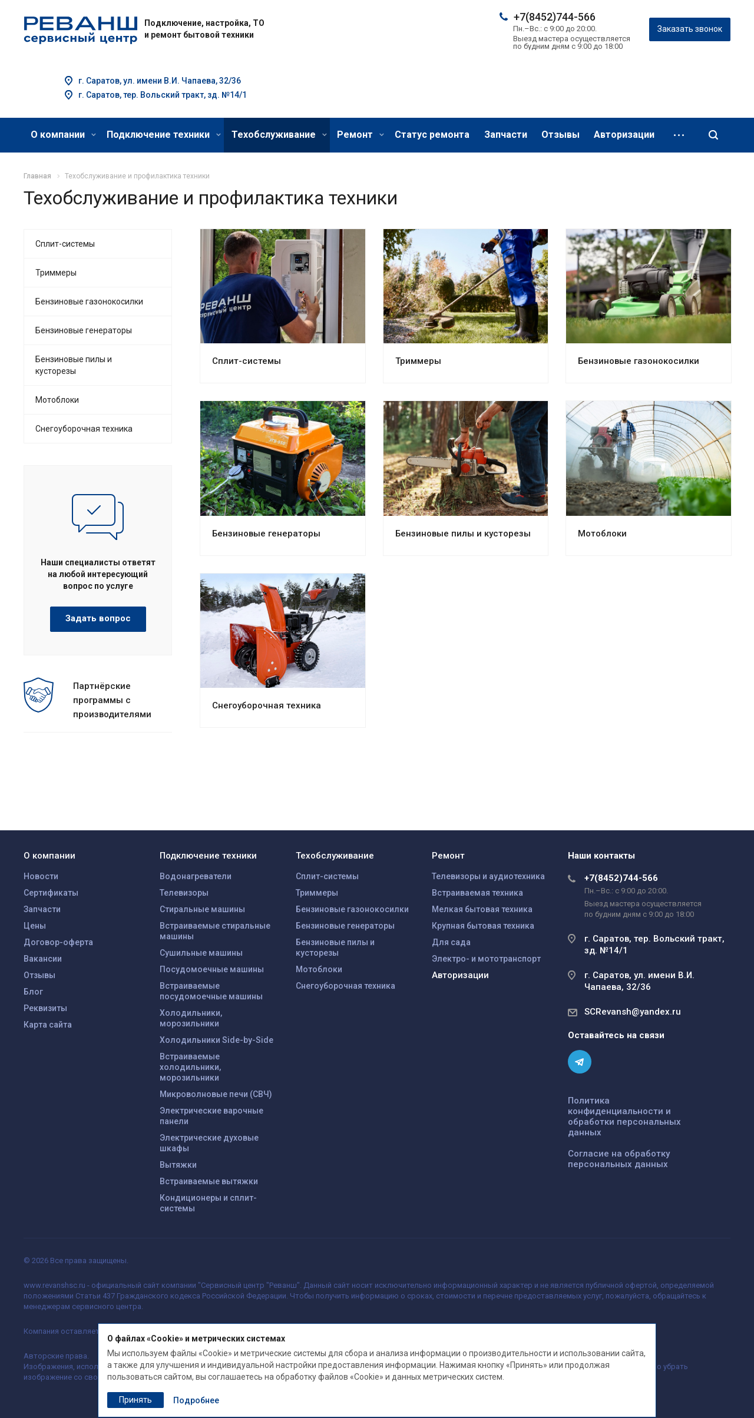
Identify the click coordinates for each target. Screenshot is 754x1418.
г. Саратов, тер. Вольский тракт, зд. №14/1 (162, 95)
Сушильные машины (201, 953)
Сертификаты (51, 892)
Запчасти (505, 134)
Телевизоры (184, 892)
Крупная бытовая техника (483, 925)
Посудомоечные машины (212, 969)
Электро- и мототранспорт (486, 958)
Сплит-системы (246, 361)
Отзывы (560, 134)
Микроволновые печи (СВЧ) (216, 1094)
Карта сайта (48, 1024)
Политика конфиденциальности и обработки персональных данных (624, 1116)
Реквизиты (45, 1008)
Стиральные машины (202, 909)
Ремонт (360, 134)
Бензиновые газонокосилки (638, 361)
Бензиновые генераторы (266, 533)
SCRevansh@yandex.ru (632, 1011)
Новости (41, 876)
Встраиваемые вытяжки (209, 1181)
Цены (35, 925)
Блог (33, 991)
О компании (63, 134)
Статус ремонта (432, 134)
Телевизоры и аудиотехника (488, 876)
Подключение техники (164, 134)
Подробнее (196, 1400)
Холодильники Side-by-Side (216, 1040)
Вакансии (43, 958)
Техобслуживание (279, 134)
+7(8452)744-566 (555, 17)
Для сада (451, 942)
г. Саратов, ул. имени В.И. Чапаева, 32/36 (159, 80)
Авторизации (624, 134)
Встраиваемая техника (477, 892)
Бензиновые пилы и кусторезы (463, 533)
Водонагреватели (196, 876)
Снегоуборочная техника (266, 705)
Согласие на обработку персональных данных (619, 1158)
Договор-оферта (58, 942)
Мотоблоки (602, 533)
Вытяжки (178, 1164)
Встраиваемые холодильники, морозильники (190, 1067)
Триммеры (418, 361)
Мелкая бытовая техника (482, 909)
